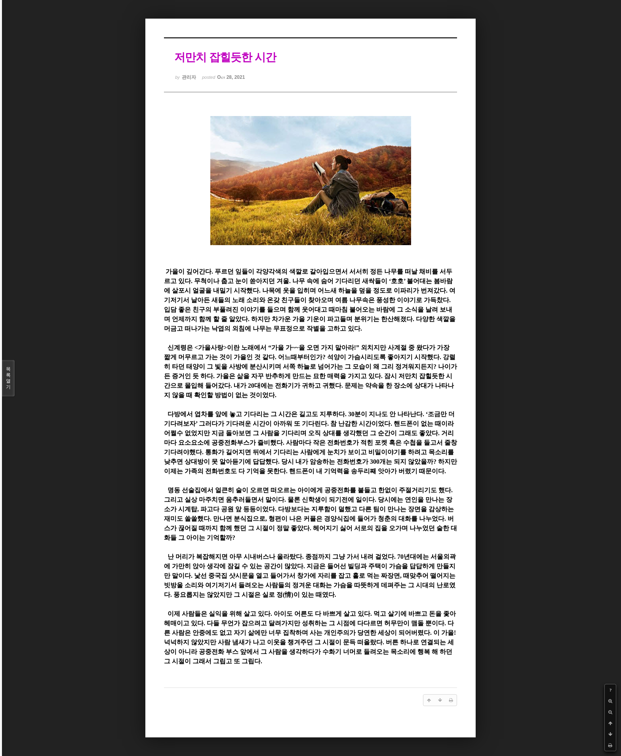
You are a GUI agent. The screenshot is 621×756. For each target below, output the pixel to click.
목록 (8, 378)
